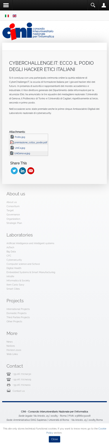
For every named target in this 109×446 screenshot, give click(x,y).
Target (10, 210)
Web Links (12, 354)
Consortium (13, 206)
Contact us (19, 390)
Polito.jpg (20, 137)
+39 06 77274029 (22, 379)
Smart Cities (13, 288)
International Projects (18, 309)
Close (54, 439)
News (10, 341)
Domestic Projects (16, 313)
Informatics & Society (18, 280)
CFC (9, 255)
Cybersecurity (14, 259)
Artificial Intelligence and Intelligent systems (30, 243)
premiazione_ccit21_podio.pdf (30, 142)
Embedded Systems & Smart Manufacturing (31, 272)
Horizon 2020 (14, 349)
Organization (13, 218)
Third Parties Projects (18, 317)
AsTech (10, 247)
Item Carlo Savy (15, 284)
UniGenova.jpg (22, 153)
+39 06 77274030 (22, 373)
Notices (11, 345)
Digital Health (14, 268)
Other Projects (14, 321)
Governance (13, 214)
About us (12, 202)
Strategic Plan (14, 223)
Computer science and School (23, 263)
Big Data (11, 251)
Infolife (10, 276)
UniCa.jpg (20, 147)
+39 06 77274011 (22, 384)
